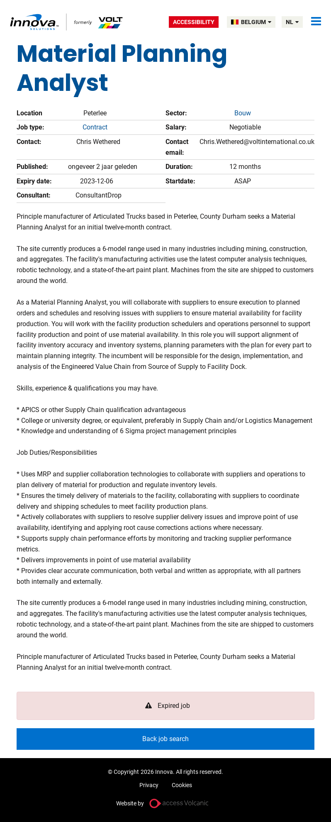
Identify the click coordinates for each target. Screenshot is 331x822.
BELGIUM (256, 22)
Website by (130, 803)
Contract (95, 127)
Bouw (242, 113)
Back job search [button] (165, 739)
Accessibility (193, 22)
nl (292, 22)
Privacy (148, 785)
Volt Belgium (67, 21)
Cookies (182, 785)
